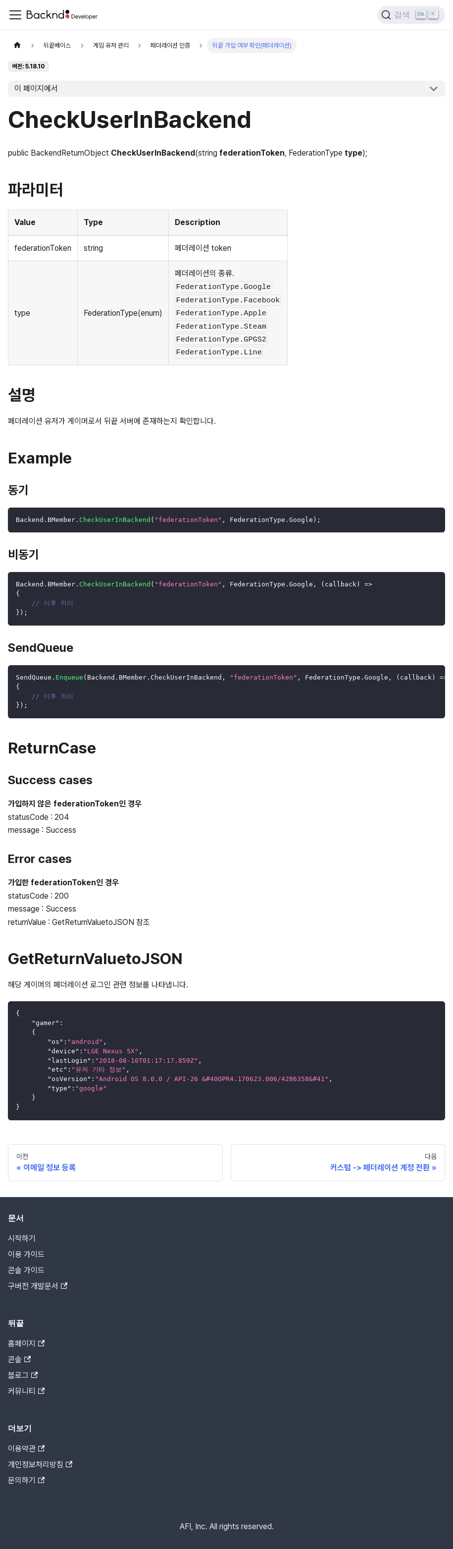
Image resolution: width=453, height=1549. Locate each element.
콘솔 (19, 1359)
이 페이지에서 (36, 88)
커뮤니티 (26, 1391)
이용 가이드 (26, 1254)
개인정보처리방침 (40, 1464)
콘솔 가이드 (26, 1270)
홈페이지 (26, 1343)
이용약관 (26, 1448)
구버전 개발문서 (37, 1286)
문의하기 (26, 1480)
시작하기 (22, 1238)
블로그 (23, 1375)
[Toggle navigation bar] (15, 14)
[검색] (411, 15)
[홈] (17, 45)
